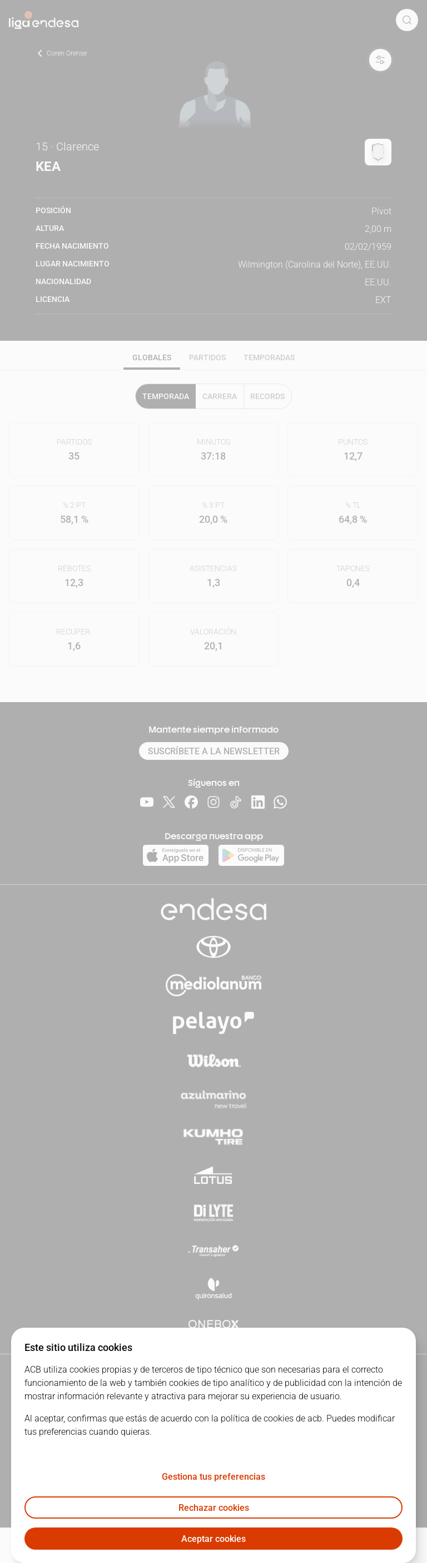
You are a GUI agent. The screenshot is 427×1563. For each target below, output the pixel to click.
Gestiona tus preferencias (213, 1476)
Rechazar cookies (213, 1508)
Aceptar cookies (213, 1539)
